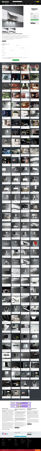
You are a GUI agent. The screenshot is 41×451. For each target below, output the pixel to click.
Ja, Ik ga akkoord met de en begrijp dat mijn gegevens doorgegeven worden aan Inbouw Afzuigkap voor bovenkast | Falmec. (15, 58)
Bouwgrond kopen (28, 442)
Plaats (12, 50)
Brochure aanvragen (29, 434)
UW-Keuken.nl (16, 441)
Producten (35, 16)
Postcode (3, 50)
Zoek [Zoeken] (22, 1)
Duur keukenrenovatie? (29, 441)
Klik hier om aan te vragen (37, 450)
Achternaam (17, 45)
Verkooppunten (34, 17)
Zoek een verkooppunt (17, 427)
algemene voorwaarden (11, 57)
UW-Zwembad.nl (16, 444)
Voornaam (3, 45)
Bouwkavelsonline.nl (16, 445)
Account (35, 1)
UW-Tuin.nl (15, 442)
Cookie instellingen (3, 445)
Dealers (27, 445)
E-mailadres (3, 55)
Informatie (35, 15)
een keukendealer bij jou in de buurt (20, 412)
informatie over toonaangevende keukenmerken (20, 418)
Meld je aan (20, 436)
